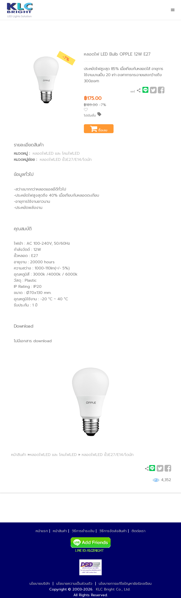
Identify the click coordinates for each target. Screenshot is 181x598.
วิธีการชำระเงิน (83, 531)
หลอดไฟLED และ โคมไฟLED (56, 153)
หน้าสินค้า (18, 455)
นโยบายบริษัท (39, 583)
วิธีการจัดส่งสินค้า (113, 531)
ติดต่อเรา (138, 531)
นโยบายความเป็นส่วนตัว (74, 583)
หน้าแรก (42, 531)
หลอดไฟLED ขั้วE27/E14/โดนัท (66, 159)
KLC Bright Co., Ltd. (113, 589)
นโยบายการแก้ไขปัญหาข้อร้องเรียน (125, 583)
